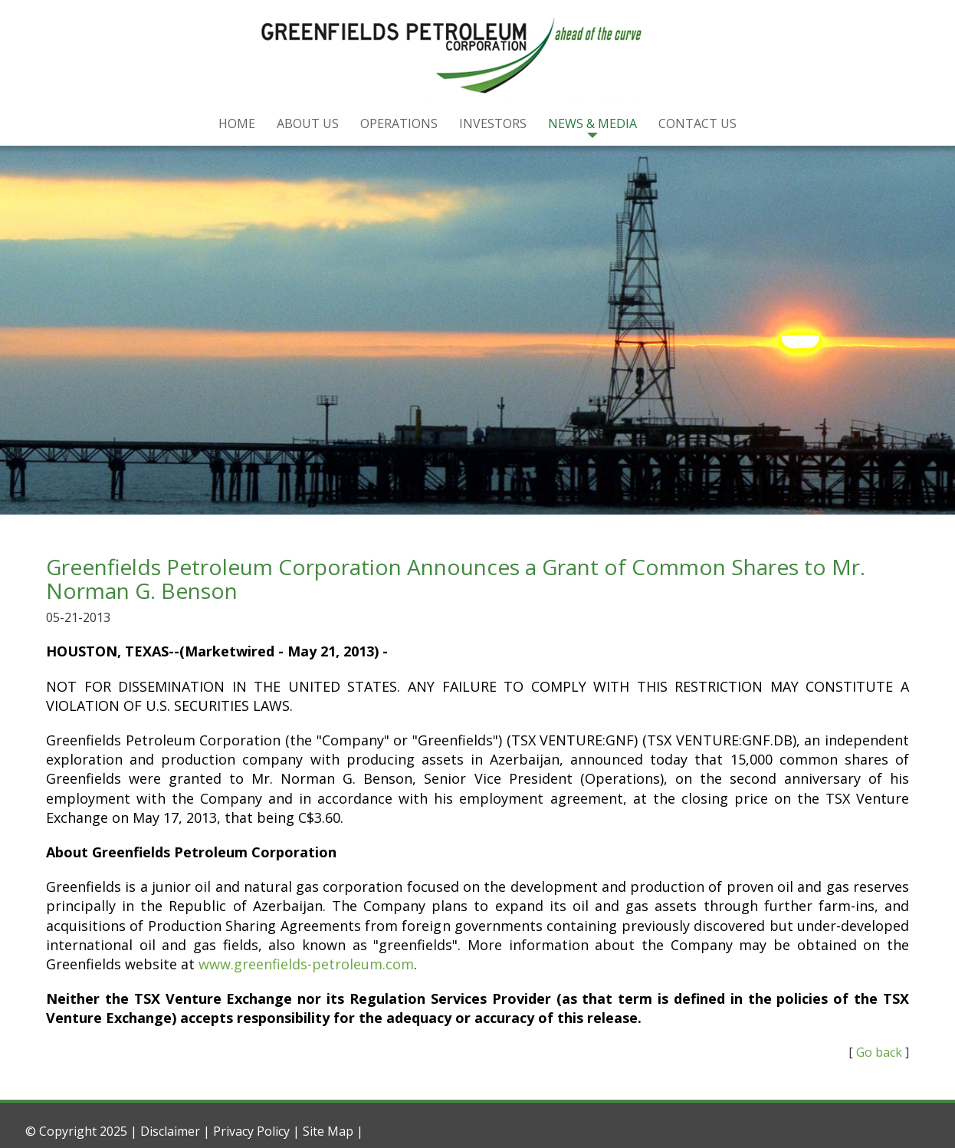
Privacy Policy (251, 1131)
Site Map (328, 1131)
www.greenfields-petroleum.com (306, 964)
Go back (879, 1052)
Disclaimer (170, 1131)
